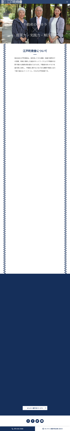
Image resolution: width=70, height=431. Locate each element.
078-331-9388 (17, 429)
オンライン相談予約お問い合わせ (52, 429)
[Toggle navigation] (67, 2)
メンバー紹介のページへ (35, 408)
